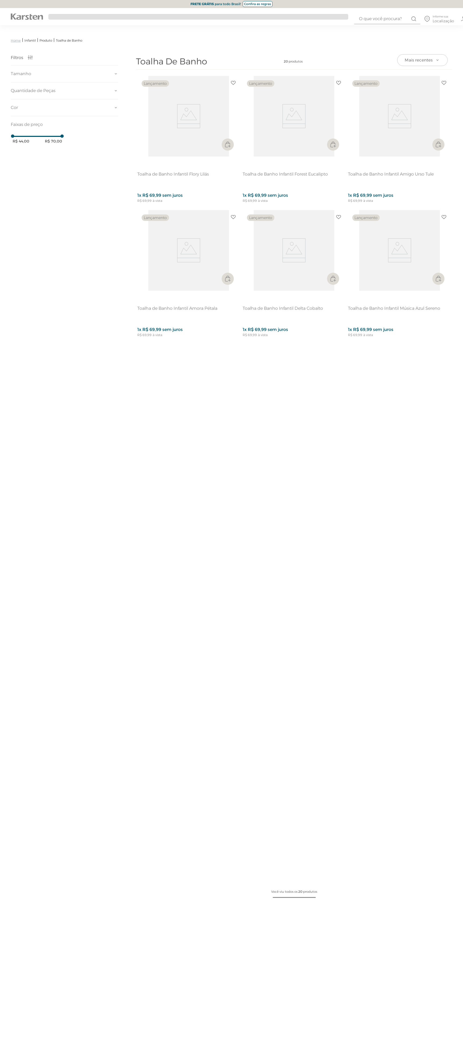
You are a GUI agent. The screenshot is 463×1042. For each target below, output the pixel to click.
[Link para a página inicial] (16, 40)
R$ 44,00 (21, 141)
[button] (64, 74)
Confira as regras (257, 4)
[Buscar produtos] (414, 19)
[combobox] (387, 18)
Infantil (30, 40)
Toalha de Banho (69, 40)
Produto (46, 40)
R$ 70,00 (53, 141)
